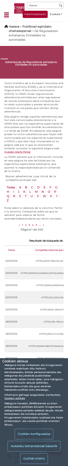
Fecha (11, 250)
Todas (11, 187)
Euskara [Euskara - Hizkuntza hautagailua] (55, 14)
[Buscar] (60, 5)
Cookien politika (14, 398)
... (40, 225)
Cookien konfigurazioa (34, 434)
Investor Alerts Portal (17, 151)
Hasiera (14, 26)
